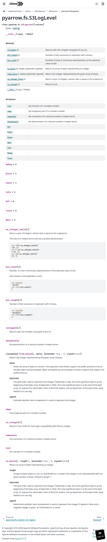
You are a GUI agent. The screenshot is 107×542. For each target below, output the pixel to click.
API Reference (40, 11)
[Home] (4, 11)
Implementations (15, 11)
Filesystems (53, 11)
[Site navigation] (4, 4)
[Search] (97, 4)
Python (28, 11)
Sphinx (18, 538)
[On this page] (103, 4)
